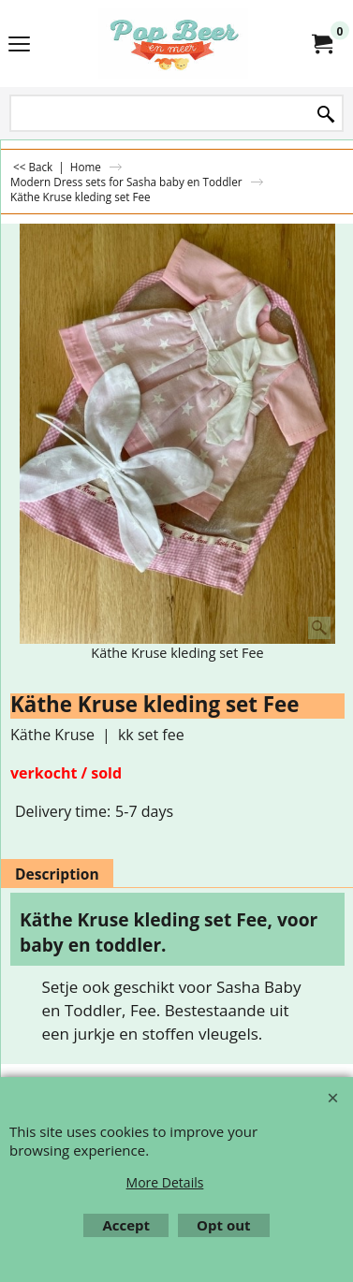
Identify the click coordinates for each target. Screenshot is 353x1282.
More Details (165, 1182)
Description (57, 874)
